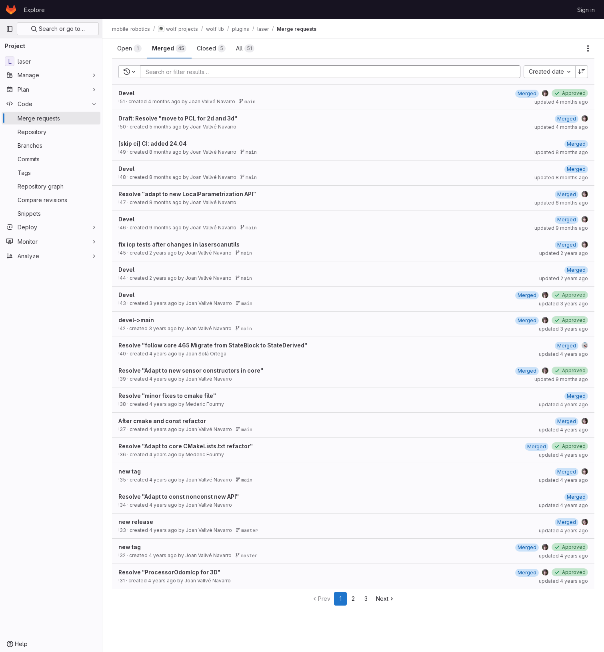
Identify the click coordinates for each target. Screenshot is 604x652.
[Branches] (51, 145)
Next (385, 598)
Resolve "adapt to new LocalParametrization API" (187, 194)
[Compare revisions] (51, 199)
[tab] (129, 48)
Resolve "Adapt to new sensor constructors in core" (190, 370)
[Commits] (51, 158)
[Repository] (51, 131)
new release (135, 521)
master (247, 530)
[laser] (51, 61)
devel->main (136, 320)
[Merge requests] (51, 118)
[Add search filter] (332, 72)
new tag (129, 471)
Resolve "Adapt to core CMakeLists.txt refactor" (185, 446)
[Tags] (51, 172)
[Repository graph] (51, 186)
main (247, 101)
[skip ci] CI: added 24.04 (152, 143)
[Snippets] (51, 213)
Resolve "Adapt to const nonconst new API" (178, 496)
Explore (34, 9)
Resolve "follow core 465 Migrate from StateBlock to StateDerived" (212, 345)
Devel (126, 93)
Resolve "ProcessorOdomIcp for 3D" (169, 572)
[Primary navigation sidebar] (9, 28)
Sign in (586, 9)
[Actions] (588, 48)
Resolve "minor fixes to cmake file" (167, 395)
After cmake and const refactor (162, 420)
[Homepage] (11, 9)
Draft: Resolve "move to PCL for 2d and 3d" (177, 118)
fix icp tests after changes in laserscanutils (179, 244)
